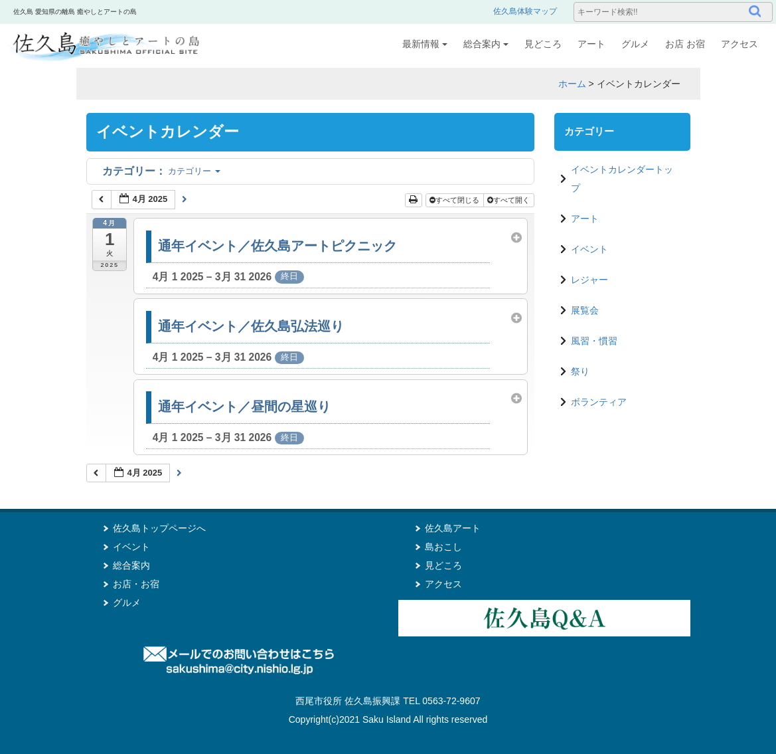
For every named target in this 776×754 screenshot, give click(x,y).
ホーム (572, 83)
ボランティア (599, 402)
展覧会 (585, 310)
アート (591, 44)
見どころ (543, 44)
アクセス (739, 44)
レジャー (589, 279)
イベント (589, 249)
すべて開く (509, 200)
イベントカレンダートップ (622, 178)
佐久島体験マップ (525, 11)
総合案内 (485, 44)
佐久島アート (453, 528)
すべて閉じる (455, 200)
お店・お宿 (136, 584)
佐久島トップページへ (159, 528)
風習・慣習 (594, 340)
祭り (580, 371)
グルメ (635, 44)
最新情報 (424, 44)
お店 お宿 (685, 44)
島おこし (443, 546)
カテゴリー (161, 171)
